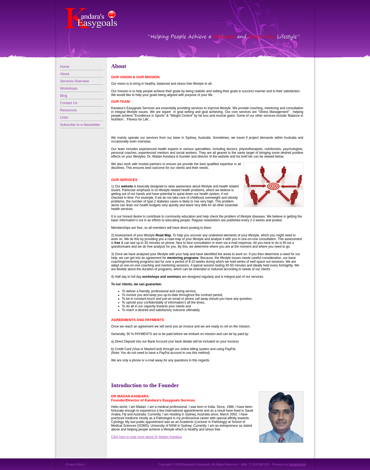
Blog (63, 96)
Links (64, 117)
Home (65, 67)
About (64, 74)
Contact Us (68, 103)
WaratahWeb (297, 464)
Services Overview (74, 81)
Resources (68, 110)
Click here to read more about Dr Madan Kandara (146, 437)
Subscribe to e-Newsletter (80, 125)
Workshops (69, 88)
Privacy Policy (75, 464)
